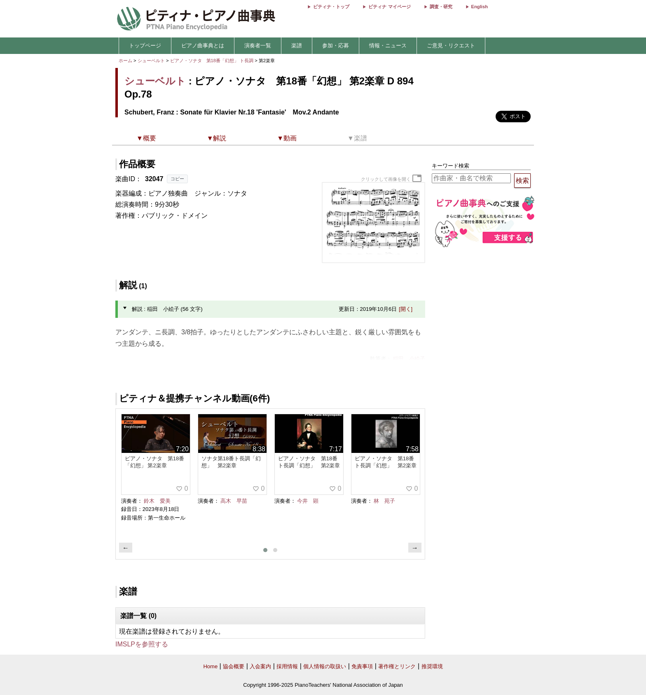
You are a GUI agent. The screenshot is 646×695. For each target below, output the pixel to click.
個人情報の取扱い (324, 666)
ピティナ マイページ (389, 6)
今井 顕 (307, 501)
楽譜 (296, 45)
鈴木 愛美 (157, 501)
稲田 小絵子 (409, 359)
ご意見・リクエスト (451, 45)
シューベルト (151, 60)
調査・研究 (441, 6)
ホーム (125, 60)
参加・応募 (335, 45)
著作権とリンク (397, 666)
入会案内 (260, 666)
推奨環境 (432, 666)
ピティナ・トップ (331, 6)
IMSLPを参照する (141, 644)
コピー (177, 178)
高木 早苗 (233, 501)
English (479, 6)
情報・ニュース (388, 45)
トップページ (145, 45)
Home (210, 666)
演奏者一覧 (257, 45)
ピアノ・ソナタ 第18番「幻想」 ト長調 (212, 60)
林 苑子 (384, 501)
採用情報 (287, 666)
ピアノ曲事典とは (202, 45)
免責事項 (362, 666)
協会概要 (233, 666)
